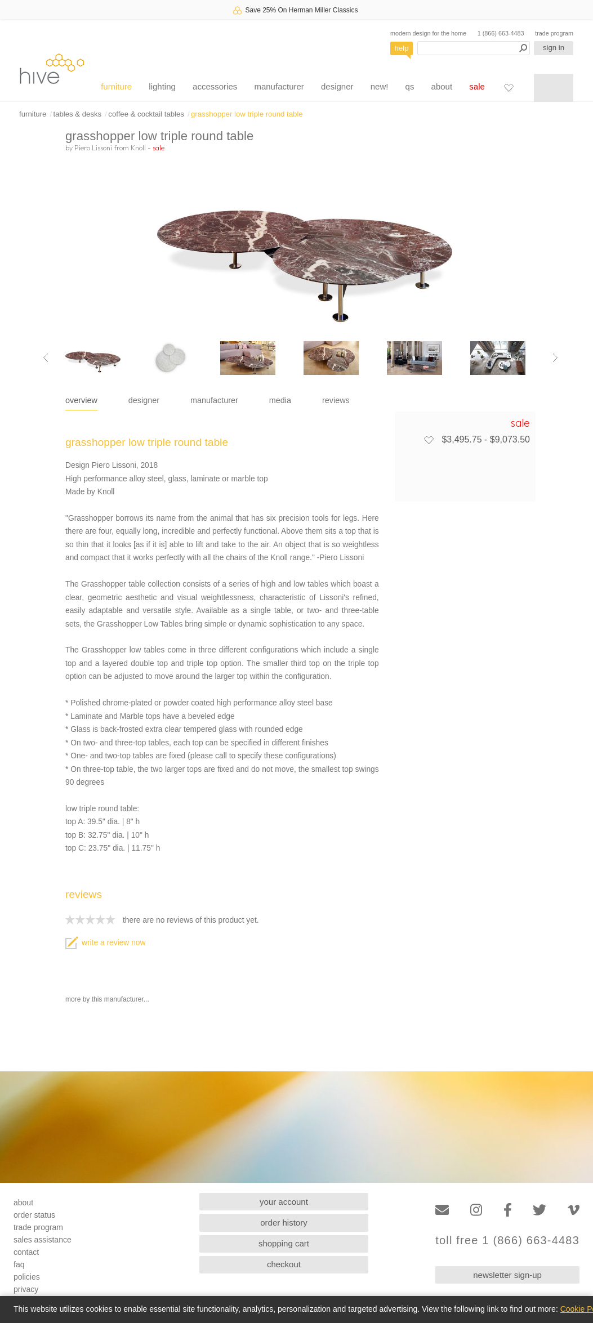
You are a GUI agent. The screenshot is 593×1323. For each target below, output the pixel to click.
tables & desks (77, 114)
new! (380, 86)
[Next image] (555, 358)
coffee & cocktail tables (146, 114)
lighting (162, 86)
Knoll (138, 147)
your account (284, 1201)
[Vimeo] (573, 1210)
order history (283, 1222)
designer (337, 86)
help (402, 48)
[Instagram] (476, 1210)
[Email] (442, 1210)
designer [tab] (143, 400)
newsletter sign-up (507, 1275)
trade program (554, 33)
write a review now (105, 942)
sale (477, 86)
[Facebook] (507, 1210)
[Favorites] (508, 87)
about (442, 86)
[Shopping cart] (553, 88)
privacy (26, 1289)
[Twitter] (539, 1210)
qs (409, 86)
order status (34, 1214)
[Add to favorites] (428, 439)
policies (27, 1276)
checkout (284, 1264)
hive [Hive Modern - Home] (52, 68)
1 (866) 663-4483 (501, 33)
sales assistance (43, 1239)
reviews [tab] (336, 400)
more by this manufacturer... (107, 999)
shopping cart (283, 1243)
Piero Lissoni (93, 147)
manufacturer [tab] (214, 400)
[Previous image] (46, 358)
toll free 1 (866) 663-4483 (507, 1240)
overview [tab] (81, 400)
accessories (215, 86)
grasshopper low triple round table (247, 114)
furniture (116, 86)
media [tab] (280, 400)
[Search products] (473, 48)
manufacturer (279, 86)
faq (19, 1264)
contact (26, 1252)
